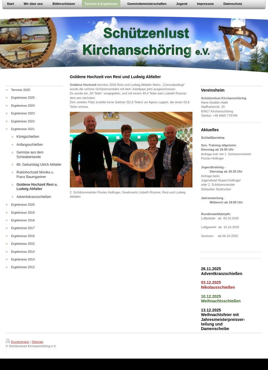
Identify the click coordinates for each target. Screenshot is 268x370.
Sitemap (37, 341)
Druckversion (17, 341)
